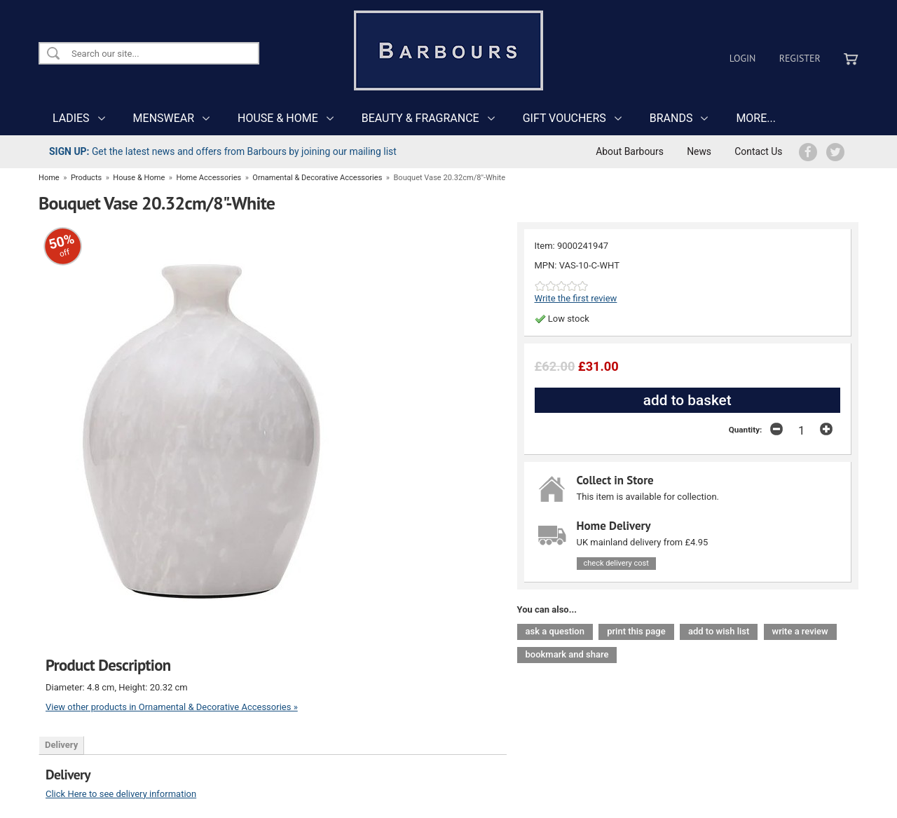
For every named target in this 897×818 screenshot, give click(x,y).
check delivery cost (616, 563)
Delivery (61, 744)
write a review (800, 631)
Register (800, 58)
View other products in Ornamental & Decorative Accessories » (172, 707)
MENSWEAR (163, 118)
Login (743, 58)
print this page (636, 631)
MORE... (756, 118)
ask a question (555, 631)
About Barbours (630, 151)
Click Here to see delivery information (121, 794)
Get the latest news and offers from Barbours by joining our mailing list (223, 151)
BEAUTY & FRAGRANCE (420, 118)
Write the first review (576, 298)
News (699, 151)
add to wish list (718, 631)
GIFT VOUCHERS (564, 118)
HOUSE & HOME (278, 118)
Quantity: (745, 430)
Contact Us (758, 151)
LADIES (71, 118)
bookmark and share (567, 654)
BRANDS (671, 118)
